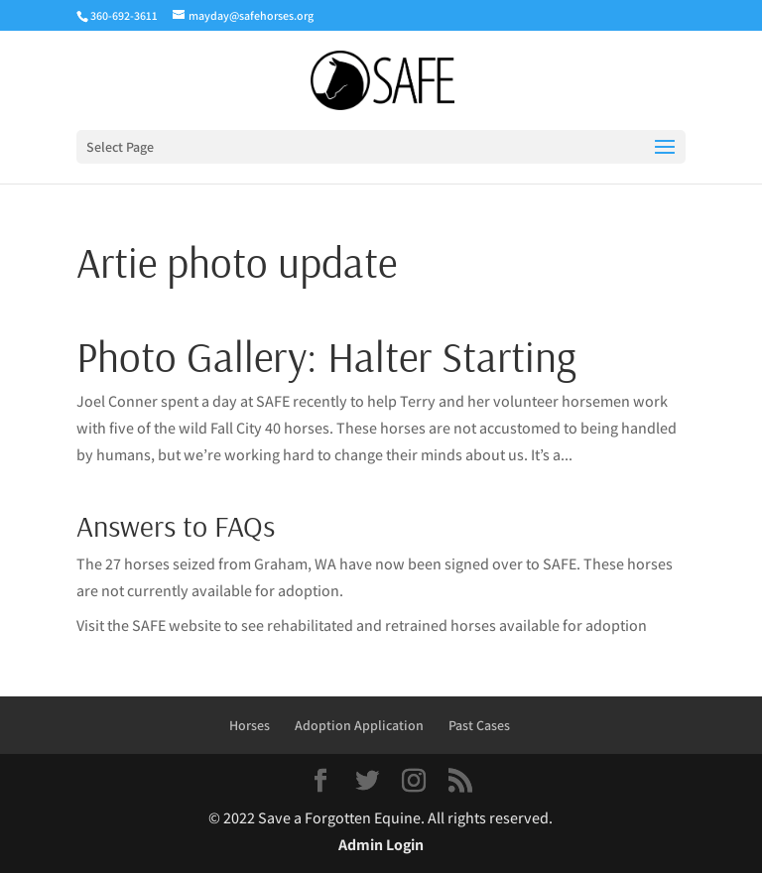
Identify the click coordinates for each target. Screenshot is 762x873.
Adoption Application (359, 725)
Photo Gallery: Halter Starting (325, 356)
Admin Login (381, 844)
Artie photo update (236, 262)
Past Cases (479, 725)
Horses (249, 725)
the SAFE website (164, 625)
